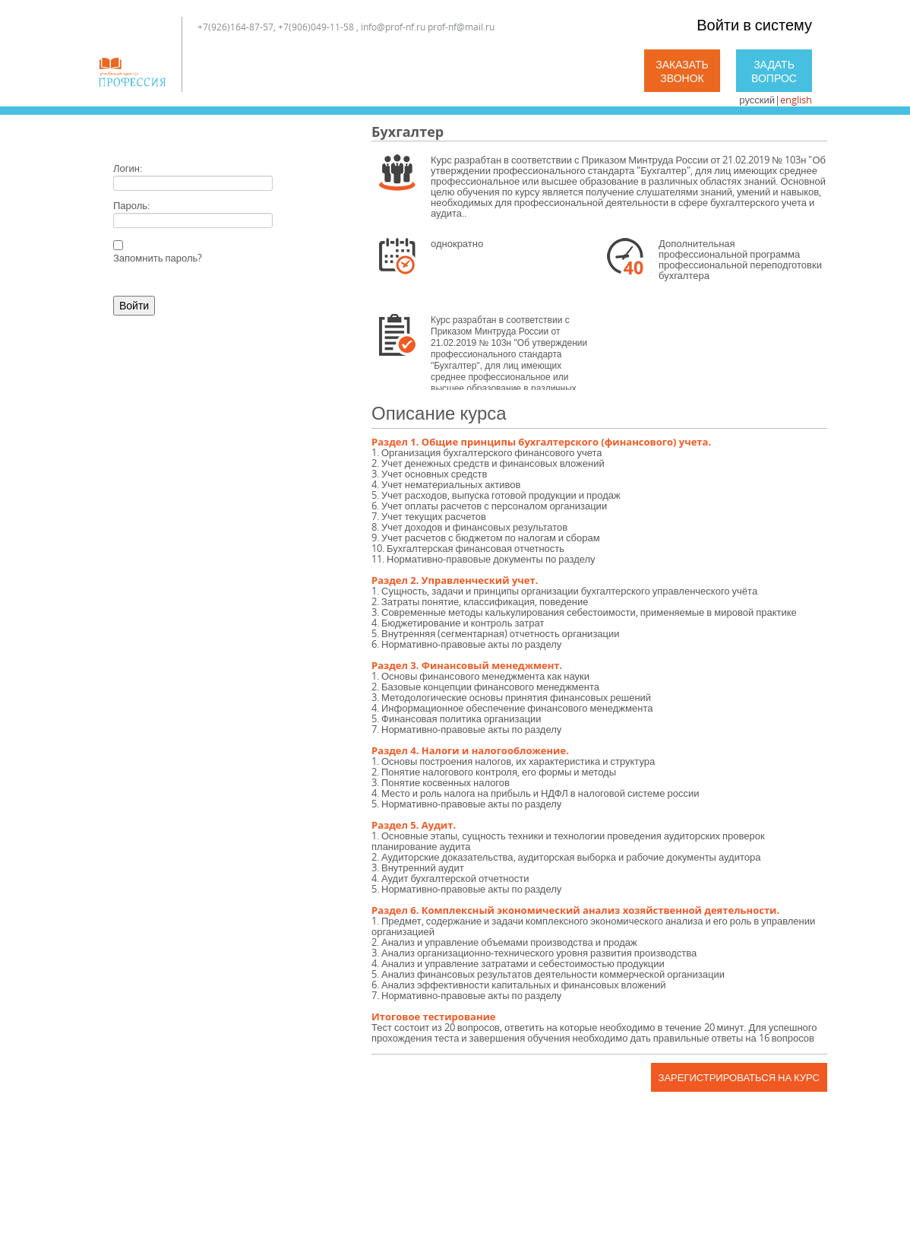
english (796, 99)
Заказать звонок (682, 71)
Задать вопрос (774, 71)
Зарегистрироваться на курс (739, 1077)
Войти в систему (754, 24)
